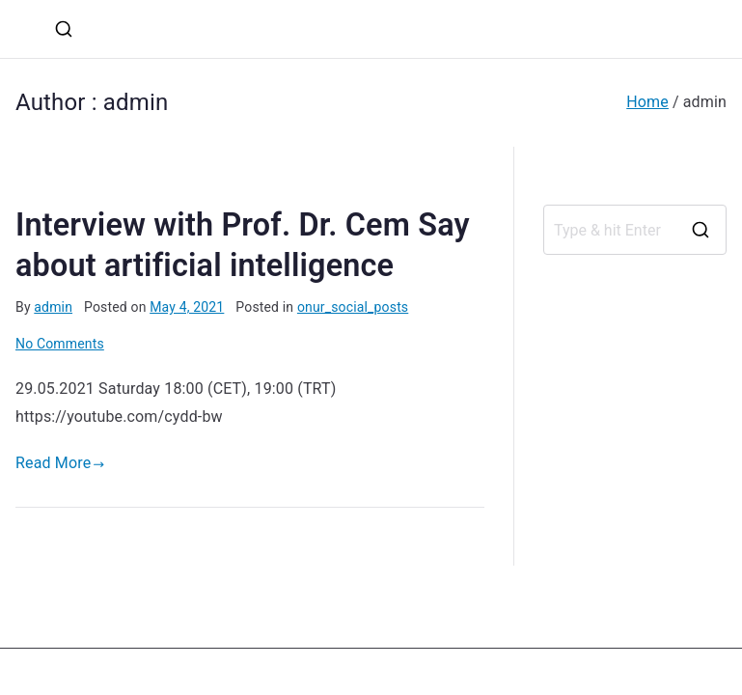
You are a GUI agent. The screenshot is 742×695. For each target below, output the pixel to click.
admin (53, 307)
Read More (60, 463)
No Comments (59, 343)
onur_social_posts (352, 307)
